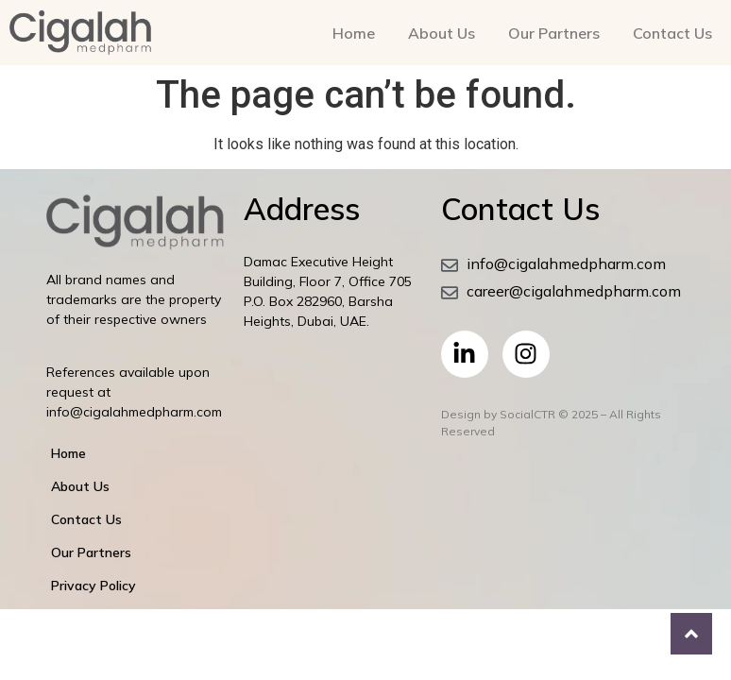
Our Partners (554, 33)
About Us (441, 33)
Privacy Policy (93, 585)
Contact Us (672, 33)
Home (353, 33)
